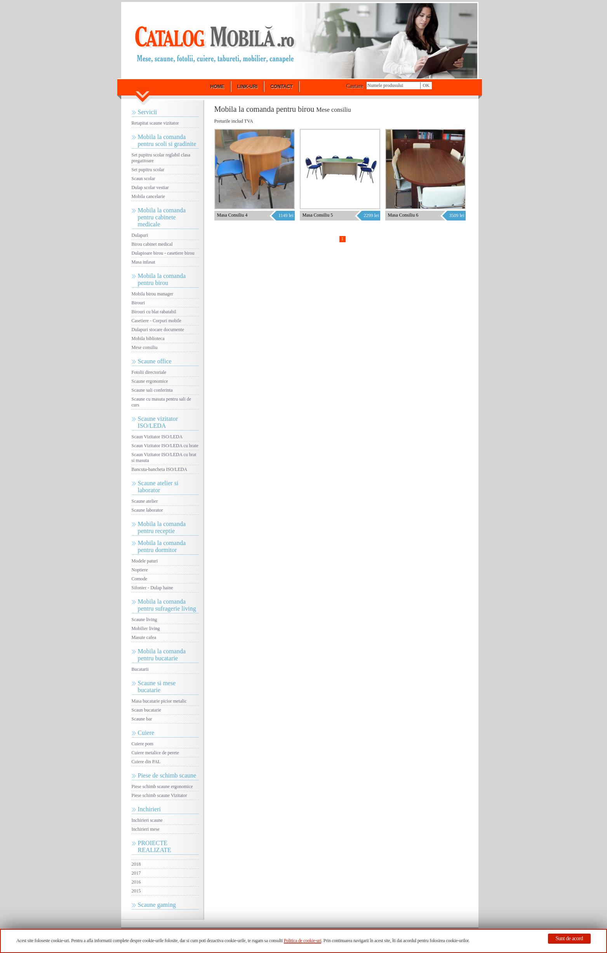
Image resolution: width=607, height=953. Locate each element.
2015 (136, 891)
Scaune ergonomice (150, 381)
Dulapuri (140, 235)
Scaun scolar (143, 178)
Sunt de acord (569, 938)
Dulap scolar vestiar (150, 187)
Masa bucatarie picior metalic (159, 701)
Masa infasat (143, 262)
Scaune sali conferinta (152, 390)
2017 (136, 873)
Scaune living (144, 619)
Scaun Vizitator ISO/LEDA (157, 436)
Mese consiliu (145, 347)
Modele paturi (145, 561)
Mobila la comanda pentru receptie (162, 527)
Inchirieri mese (146, 829)
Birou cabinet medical (152, 244)
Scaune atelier (145, 501)
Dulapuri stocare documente (158, 329)
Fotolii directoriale (149, 372)
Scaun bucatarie (146, 710)
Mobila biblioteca (148, 338)
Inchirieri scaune (147, 820)
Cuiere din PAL (146, 761)
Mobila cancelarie (148, 196)
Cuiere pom (142, 743)
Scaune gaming (157, 904)
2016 (136, 882)
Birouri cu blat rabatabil (154, 311)
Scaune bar (142, 719)
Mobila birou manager (152, 294)
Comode (140, 579)
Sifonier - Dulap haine (152, 587)
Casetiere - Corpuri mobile (156, 320)
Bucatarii (140, 669)
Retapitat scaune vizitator (155, 123)
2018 (136, 864)
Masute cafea (144, 637)
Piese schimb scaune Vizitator (159, 795)
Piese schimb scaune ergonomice (162, 786)
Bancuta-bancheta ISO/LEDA (160, 469)
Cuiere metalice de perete (155, 752)
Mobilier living (146, 628)
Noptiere (140, 570)
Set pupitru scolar (148, 169)
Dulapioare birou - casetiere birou (163, 253)
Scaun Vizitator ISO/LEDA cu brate (165, 445)
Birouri (138, 303)
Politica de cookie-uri (303, 940)
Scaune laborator (147, 510)
